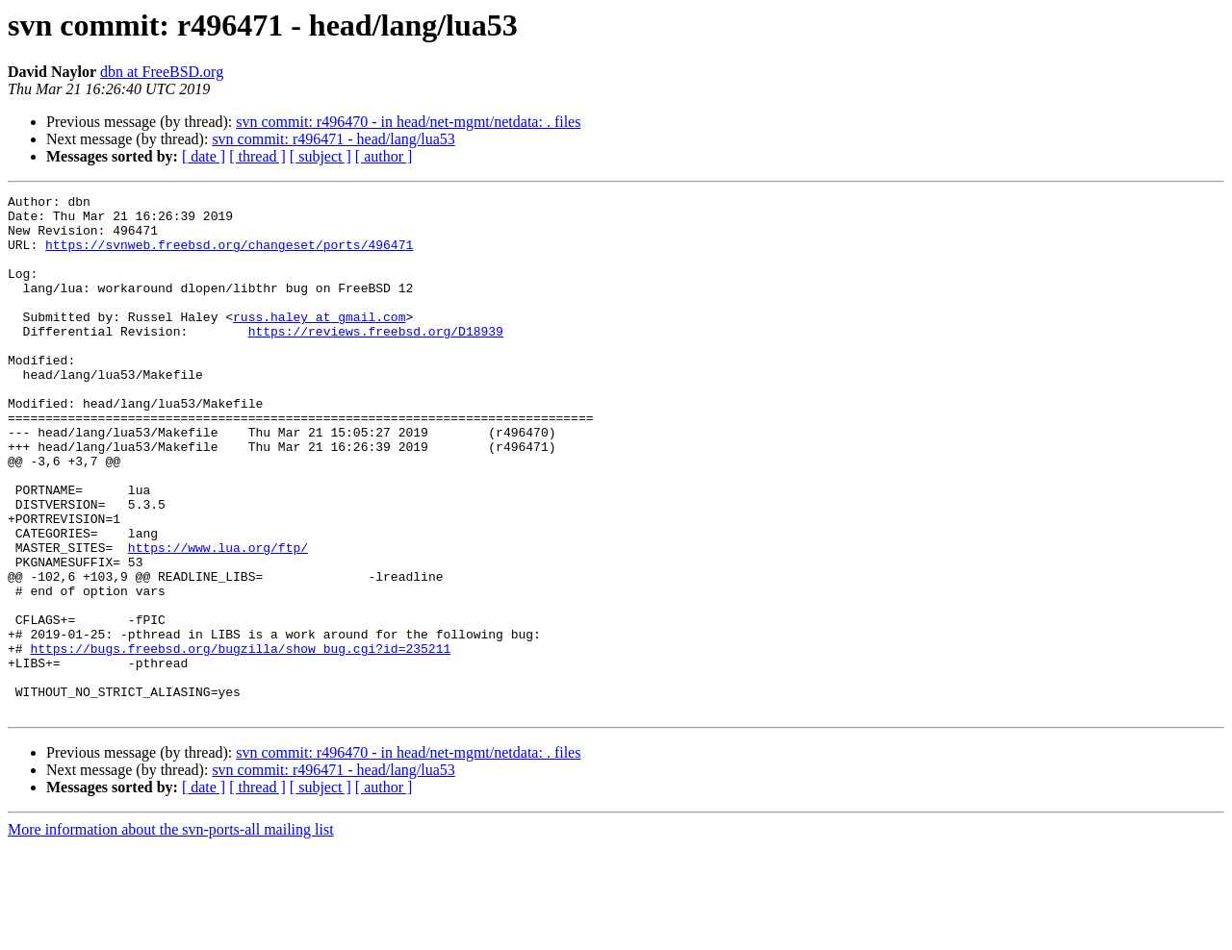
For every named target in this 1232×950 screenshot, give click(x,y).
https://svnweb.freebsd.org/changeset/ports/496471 (229, 255)
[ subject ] (320, 156)
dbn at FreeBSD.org (161, 71)
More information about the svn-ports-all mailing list (171, 933)
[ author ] (384, 156)
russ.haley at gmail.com (319, 342)
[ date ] (203, 156)
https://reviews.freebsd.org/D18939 (375, 359)
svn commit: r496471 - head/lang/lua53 (333, 139)
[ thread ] (257, 156)
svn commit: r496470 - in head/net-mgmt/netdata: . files (408, 121)
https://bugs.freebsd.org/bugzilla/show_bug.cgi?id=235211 (240, 740)
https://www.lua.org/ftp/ (218, 619)
